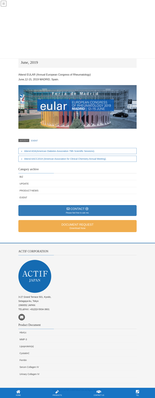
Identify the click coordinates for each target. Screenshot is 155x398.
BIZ (21, 176)
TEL (137, 393)
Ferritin (23, 360)
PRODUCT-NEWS (29, 190)
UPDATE (24, 183)
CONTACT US (99, 393)
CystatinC (25, 353)
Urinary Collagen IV (29, 374)
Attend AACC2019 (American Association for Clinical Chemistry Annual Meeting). (65, 159)
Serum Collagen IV (29, 367)
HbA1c (23, 332)
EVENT (34, 141)
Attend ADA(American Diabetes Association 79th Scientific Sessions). (59, 151)
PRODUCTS (57, 393)
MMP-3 (23, 339)
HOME (18, 393)
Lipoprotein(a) (27, 346)
